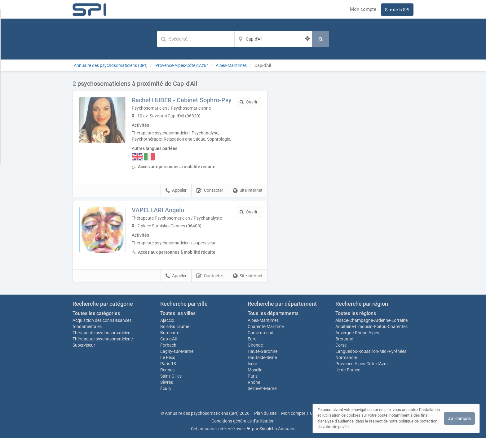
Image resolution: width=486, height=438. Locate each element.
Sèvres (166, 382)
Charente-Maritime (266, 326)
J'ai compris (459, 418)
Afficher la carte (345, 167)
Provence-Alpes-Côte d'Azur (361, 363)
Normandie (346, 357)
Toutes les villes (178, 313)
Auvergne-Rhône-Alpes (357, 332)
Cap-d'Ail (168, 338)
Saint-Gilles (171, 376)
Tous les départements (273, 313)
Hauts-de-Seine (262, 357)
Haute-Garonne (262, 351)
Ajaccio (167, 320)
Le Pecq (167, 357)
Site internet (248, 190)
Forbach (168, 345)
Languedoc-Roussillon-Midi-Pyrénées (370, 351)
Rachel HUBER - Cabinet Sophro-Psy (182, 100)
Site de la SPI (397, 9)
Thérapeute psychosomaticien (101, 332)
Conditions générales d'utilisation (243, 420)
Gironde (255, 345)
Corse (341, 345)
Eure (252, 338)
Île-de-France (347, 369)
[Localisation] (273, 39)
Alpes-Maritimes (263, 320)
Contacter (209, 190)
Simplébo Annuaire (277, 428)
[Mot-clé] (195, 39)
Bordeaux (169, 332)
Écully (165, 388)
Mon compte (363, 9)
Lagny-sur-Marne (176, 351)
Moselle (255, 369)
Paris (253, 376)
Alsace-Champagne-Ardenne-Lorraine (371, 320)
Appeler (176, 190)
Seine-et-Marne (262, 388)
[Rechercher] (320, 39)
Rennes (167, 369)
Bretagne (344, 338)
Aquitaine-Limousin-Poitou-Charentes (371, 326)
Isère (252, 363)
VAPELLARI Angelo (158, 210)
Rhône (254, 382)
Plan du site (265, 413)
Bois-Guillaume (174, 326)
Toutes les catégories (96, 313)
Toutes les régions (355, 313)
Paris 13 (168, 363)
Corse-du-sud (260, 332)
